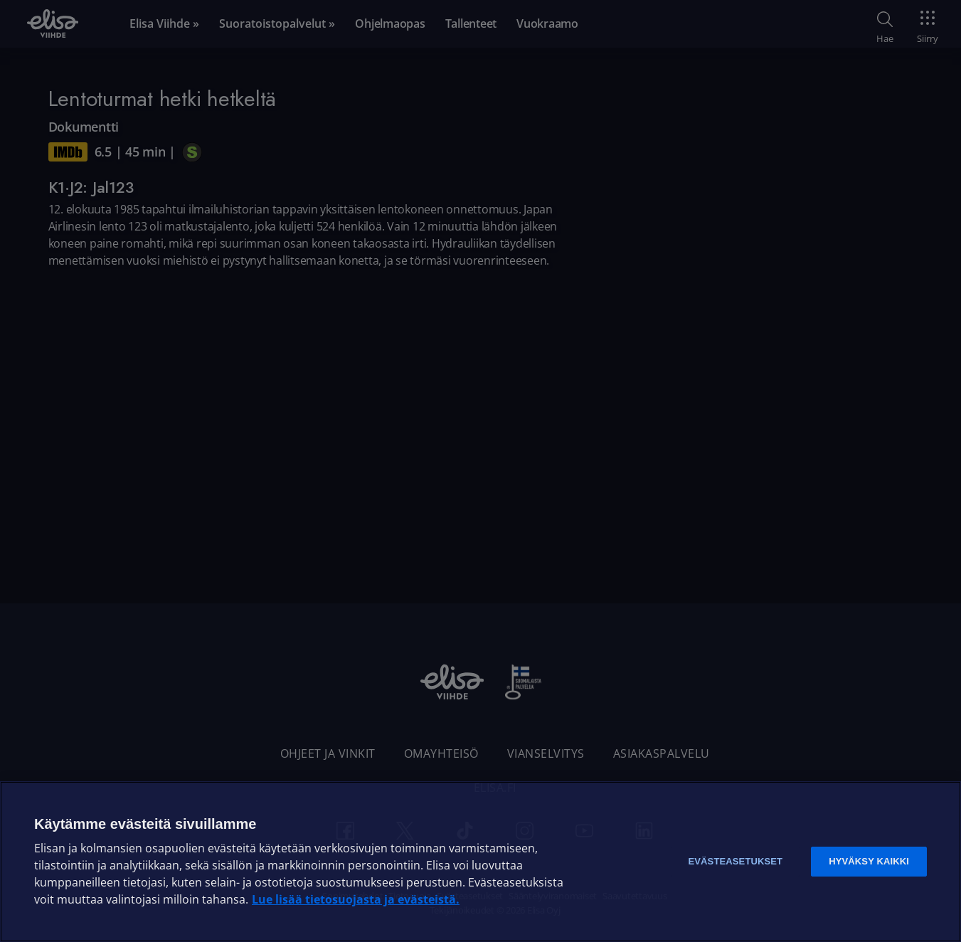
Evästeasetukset (735, 861)
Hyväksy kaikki (869, 861)
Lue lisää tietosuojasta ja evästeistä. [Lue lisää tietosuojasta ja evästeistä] (356, 899)
